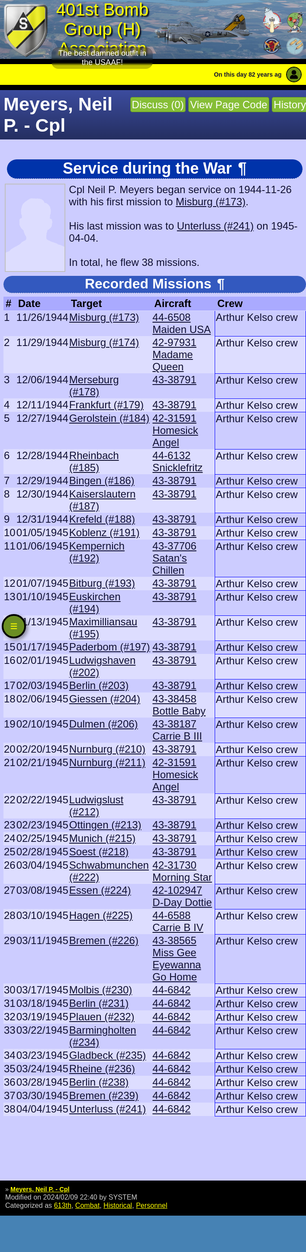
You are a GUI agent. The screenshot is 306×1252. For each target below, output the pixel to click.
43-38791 (174, 379)
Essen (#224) (100, 890)
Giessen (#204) (104, 699)
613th (62, 1205)
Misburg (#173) (210, 201)
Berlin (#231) (99, 1003)
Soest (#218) (99, 851)
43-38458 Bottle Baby (179, 705)
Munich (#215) (102, 838)
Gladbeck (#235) (107, 1055)
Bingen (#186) (102, 480)
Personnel (151, 1205)
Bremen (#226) (104, 940)
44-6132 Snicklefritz (177, 461)
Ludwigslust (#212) (96, 806)
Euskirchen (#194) (95, 603)
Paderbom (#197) (109, 647)
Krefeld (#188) (102, 519)
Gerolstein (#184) (109, 418)
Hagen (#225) (101, 915)
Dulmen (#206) (103, 724)
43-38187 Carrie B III (177, 730)
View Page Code (228, 104)
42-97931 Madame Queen (174, 354)
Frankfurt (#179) (106, 405)
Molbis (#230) (100, 990)
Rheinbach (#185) (94, 461)
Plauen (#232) (102, 1016)
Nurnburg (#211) (107, 762)
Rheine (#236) (102, 1068)
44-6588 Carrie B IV (177, 921)
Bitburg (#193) (102, 583)
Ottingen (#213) (105, 825)
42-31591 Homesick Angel (175, 430)
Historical (117, 1205)
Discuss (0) (158, 104)
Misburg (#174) (104, 342)
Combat (87, 1205)
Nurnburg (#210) (107, 749)
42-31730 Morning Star (182, 871)
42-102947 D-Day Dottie (182, 896)
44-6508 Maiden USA (181, 323)
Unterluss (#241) (215, 226)
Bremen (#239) (104, 1095)
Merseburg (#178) (94, 386)
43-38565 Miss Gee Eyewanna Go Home (176, 959)
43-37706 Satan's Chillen (174, 558)
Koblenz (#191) (104, 532)
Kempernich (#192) (97, 552)
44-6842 (171, 990)
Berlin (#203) (99, 685)
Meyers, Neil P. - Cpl (39, 1189)
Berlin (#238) (99, 1082)
